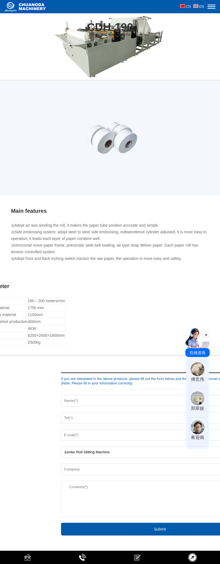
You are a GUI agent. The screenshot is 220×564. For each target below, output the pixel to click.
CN (185, 6)
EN (198, 6)
